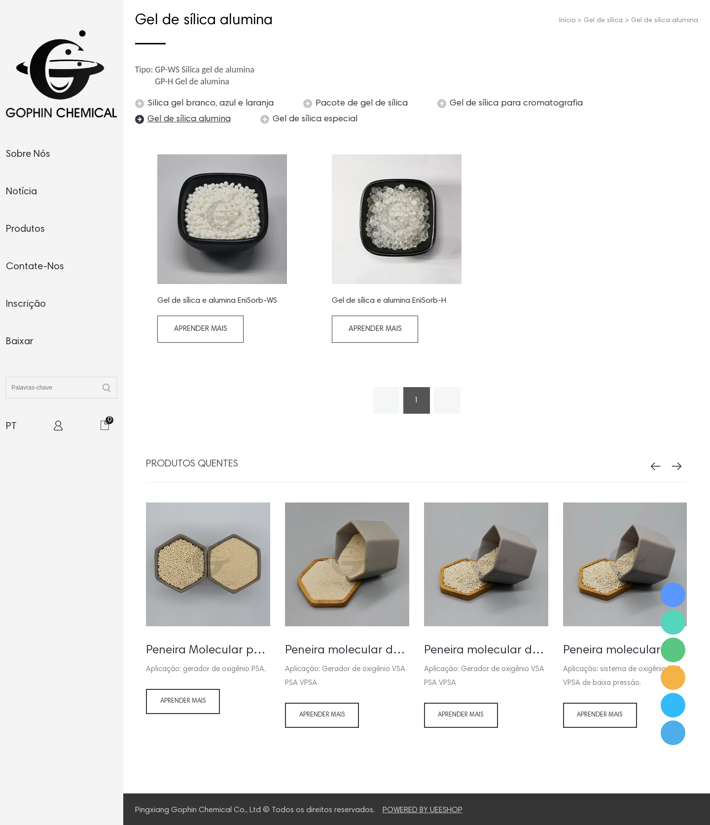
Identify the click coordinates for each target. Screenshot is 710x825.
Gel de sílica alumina (664, 20)
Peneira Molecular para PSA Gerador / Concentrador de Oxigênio (208, 650)
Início (567, 20)
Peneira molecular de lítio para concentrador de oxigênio (347, 650)
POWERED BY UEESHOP (422, 810)
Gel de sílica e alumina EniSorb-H (389, 301)
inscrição (26, 304)
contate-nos (35, 267)
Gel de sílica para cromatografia (516, 103)
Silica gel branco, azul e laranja (210, 103)
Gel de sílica (603, 20)
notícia (21, 192)
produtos (25, 229)
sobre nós (28, 154)
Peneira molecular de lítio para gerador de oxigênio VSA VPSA (486, 650)
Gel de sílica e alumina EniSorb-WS (217, 301)
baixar (20, 342)
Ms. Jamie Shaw (673, 594)
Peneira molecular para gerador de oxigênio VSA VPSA (625, 650)
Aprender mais (200, 329)
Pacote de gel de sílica (362, 103)
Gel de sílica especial (315, 119)
